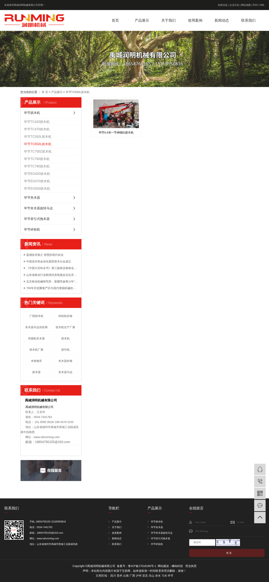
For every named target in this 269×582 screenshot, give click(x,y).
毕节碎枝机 (32, 229)
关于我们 (168, 20)
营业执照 (191, 566)
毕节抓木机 (32, 112)
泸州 (139, 575)
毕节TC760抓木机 (37, 159)
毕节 (170, 575)
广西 (132, 575)
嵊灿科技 (177, 566)
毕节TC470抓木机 (37, 129)
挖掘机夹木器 (36, 338)
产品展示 (142, 20)
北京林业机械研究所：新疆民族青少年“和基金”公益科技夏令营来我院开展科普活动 (52, 281)
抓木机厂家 (36, 349)
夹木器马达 (65, 372)
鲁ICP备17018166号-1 (142, 566)
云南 (126, 575)
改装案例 (116, 532)
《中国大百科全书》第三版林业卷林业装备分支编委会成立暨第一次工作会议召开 (52, 268)
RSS (255, 5)
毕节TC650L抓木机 (78, 92)
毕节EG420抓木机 (37, 173)
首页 (115, 20)
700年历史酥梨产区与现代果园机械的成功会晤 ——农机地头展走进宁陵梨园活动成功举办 (52, 288)
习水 (164, 575)
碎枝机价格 (65, 316)
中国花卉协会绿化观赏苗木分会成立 (48, 261)
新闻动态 (222, 20)
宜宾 (145, 575)
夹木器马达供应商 (36, 327)
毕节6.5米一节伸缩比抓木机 (115, 132)
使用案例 (195, 20)
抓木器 (36, 372)
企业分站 (234, 5)
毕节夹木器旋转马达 (38, 208)
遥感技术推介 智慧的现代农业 (44, 254)
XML (262, 5)
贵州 (119, 575)
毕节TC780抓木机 (37, 166)
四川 (113, 575)
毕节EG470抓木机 (37, 181)
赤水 (158, 575)
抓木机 (65, 338)
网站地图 (246, 5)
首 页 (45, 92)
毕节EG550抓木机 (37, 188)
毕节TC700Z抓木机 (38, 151)
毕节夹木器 (32, 197)
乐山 (151, 575)
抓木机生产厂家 (65, 327)
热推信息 (223, 5)
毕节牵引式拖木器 (37, 219)
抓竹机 (65, 349)
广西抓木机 (36, 316)
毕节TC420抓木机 (37, 121)
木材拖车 (36, 360)
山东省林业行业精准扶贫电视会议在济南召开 (52, 274)
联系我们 (248, 20)
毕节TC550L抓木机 (37, 136)
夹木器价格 (65, 360)
